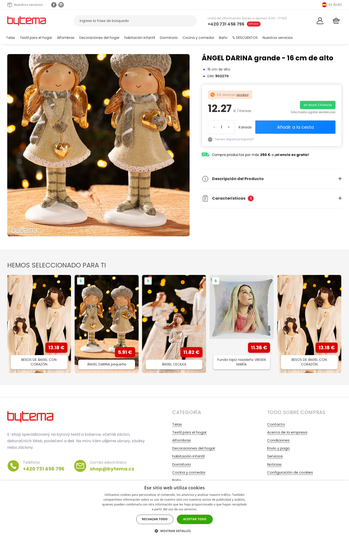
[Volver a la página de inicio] (26, 21)
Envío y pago (278, 448)
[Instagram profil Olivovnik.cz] (61, 4)
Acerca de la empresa (287, 432)
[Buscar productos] (135, 21)
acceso (242, 94)
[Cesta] (336, 21)
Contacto (276, 424)
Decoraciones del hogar (99, 37)
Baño (223, 37)
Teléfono (43, 466)
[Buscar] (190, 21)
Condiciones (278, 440)
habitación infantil (139, 37)
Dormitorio (169, 37)
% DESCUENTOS (245, 37)
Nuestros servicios (25, 4)
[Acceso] (320, 21)
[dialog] (174, 510)
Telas (10, 37)
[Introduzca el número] (221, 127)
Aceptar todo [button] (194, 519)
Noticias (274, 464)
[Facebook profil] (54, 4)
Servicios (275, 456)
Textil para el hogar (36, 37)
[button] (174, 531)
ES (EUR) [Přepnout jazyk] (332, 4)
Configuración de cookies (290, 472)
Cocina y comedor (198, 37)
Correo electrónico (112, 466)
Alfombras (65, 37)
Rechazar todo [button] (155, 519)
